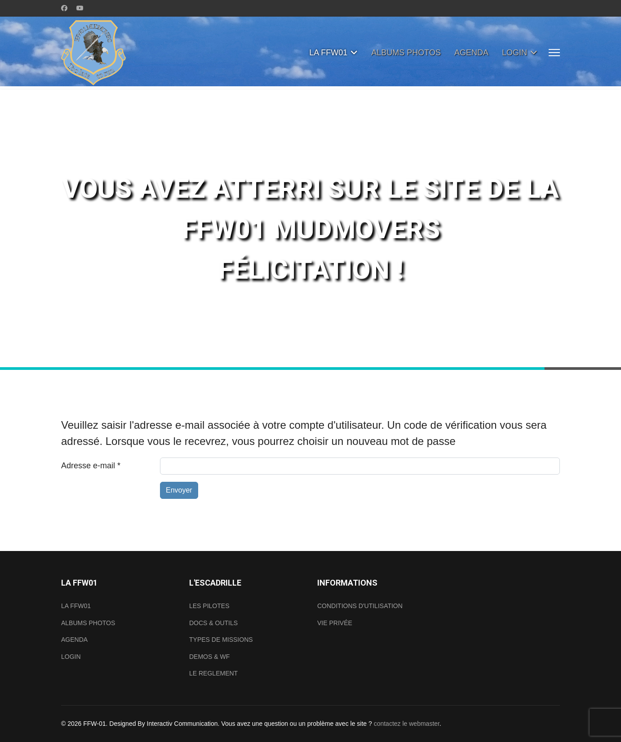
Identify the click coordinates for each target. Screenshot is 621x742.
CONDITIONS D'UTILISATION (360, 605)
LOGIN (514, 52)
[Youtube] (80, 8)
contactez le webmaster (406, 723)
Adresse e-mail (90, 465)
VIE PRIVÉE (334, 622)
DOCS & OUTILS (213, 622)
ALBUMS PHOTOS (406, 52)
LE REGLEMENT (213, 673)
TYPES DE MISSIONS (221, 639)
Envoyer (179, 490)
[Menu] (554, 53)
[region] (310, 229)
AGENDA (471, 52)
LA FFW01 (328, 52)
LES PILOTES (209, 605)
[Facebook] (64, 8)
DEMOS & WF (209, 656)
